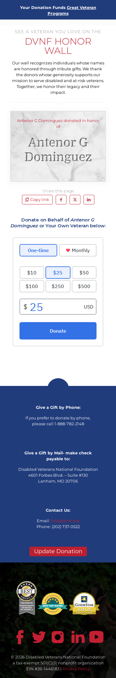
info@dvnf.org (65, 520)
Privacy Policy (76, 668)
